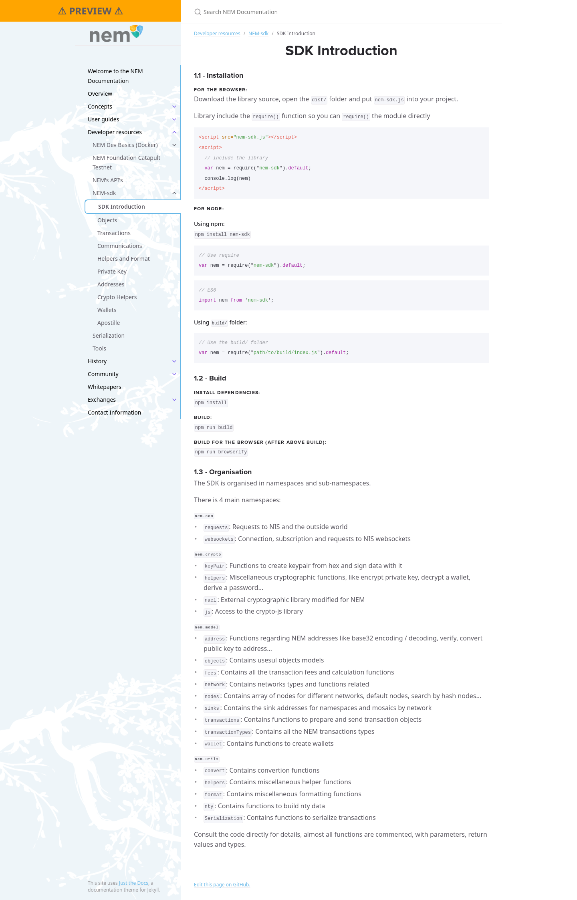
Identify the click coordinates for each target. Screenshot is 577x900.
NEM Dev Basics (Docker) (125, 145)
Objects (107, 220)
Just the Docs (133, 883)
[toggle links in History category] (174, 361)
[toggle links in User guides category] (174, 119)
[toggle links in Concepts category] (174, 106)
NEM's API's (108, 180)
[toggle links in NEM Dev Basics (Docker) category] (174, 145)
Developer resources (115, 132)
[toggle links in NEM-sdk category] (174, 193)
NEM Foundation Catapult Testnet (126, 162)
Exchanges (102, 399)
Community (103, 374)
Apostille (108, 322)
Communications (119, 246)
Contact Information (114, 412)
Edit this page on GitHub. (222, 883)
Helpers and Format (123, 258)
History (97, 361)
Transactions (114, 233)
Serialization (109, 335)
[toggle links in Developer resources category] (174, 132)
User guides (103, 119)
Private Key (112, 271)
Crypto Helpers (117, 297)
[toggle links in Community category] (174, 374)
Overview (100, 93)
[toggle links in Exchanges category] (174, 399)
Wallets (106, 310)
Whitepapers (104, 387)
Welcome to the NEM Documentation (115, 76)
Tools (99, 348)
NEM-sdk (104, 193)
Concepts (100, 106)
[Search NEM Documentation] (288, 12)
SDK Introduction (121, 206)
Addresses (111, 284)
